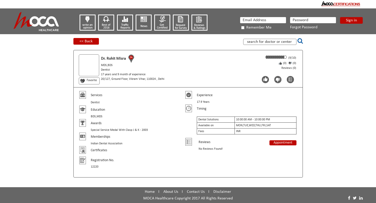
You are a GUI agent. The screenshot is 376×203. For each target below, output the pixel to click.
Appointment (283, 143)
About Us (170, 192)
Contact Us (196, 192)
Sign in (351, 20)
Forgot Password (303, 27)
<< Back (86, 41)
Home (150, 192)
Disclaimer (222, 192)
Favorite (92, 80)
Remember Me (256, 28)
